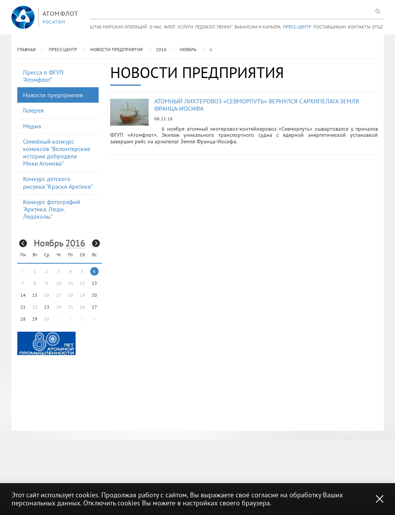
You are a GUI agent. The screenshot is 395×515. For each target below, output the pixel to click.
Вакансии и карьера (258, 27)
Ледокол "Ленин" (214, 27)
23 (47, 307)
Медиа (32, 126)
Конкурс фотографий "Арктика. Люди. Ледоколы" (51, 209)
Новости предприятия (116, 49)
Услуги (185, 27)
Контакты (359, 27)
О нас (155, 27)
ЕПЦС (377, 27)
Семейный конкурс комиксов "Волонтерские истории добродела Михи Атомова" (56, 153)
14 (23, 295)
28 (23, 319)
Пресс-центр (297, 27)
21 (23, 307)
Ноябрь (188, 49)
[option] (46, 343)
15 (35, 295)
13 (94, 283)
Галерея (33, 110)
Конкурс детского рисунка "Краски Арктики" (58, 182)
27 (94, 307)
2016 (161, 49)
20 (94, 295)
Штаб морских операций (118, 27)
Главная (26, 49)
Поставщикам (329, 27)
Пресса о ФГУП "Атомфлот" (43, 75)
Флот (169, 27)
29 (35, 319)
